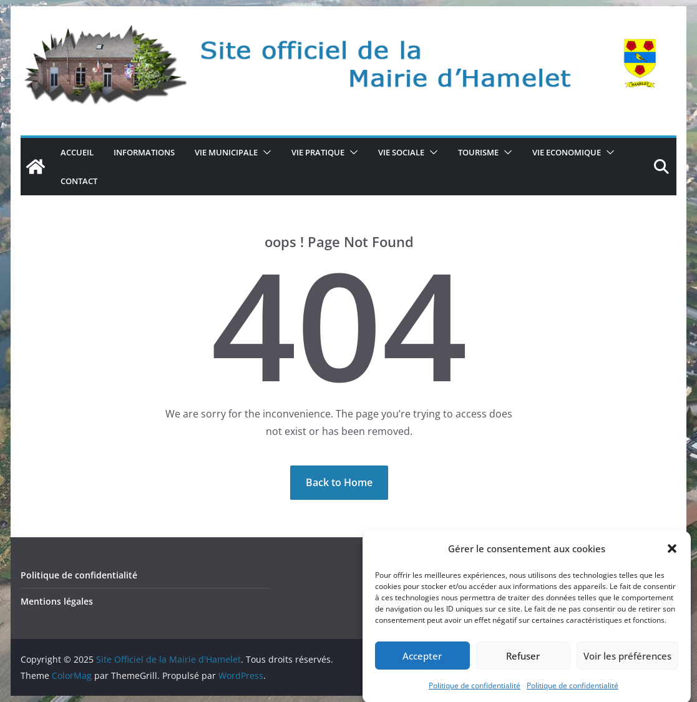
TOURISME (478, 152)
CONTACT (79, 181)
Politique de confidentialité (474, 690)
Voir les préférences (627, 660)
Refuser (523, 660)
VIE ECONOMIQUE (566, 152)
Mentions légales (57, 601)
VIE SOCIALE (401, 152)
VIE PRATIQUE (317, 152)
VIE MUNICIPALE (226, 152)
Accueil (77, 152)
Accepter (422, 660)
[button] (672, 553)
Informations (144, 152)
